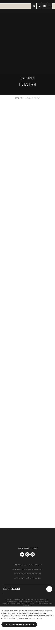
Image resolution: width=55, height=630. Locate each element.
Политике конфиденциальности (29, 618)
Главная (18, 98)
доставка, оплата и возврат (27, 574)
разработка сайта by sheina (27, 578)
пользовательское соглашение (27, 565)
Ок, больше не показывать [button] (19, 624)
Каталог (28, 98)
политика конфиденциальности (27, 569)
